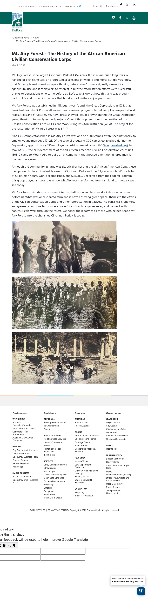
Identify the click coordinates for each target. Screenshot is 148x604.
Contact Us (97, 6)
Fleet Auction (81, 422)
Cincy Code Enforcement (55, 465)
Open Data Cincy (114, 484)
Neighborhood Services (55, 439)
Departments (112, 432)
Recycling (48, 484)
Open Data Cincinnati (54, 478)
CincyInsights (50, 468)
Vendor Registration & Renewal (85, 450)
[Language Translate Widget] (112, 6)
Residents (34, 6)
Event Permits (81, 445)
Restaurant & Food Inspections (52, 450)
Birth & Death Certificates (87, 436)
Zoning (47, 429)
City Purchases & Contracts (25, 450)
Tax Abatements (51, 426)
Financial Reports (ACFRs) (118, 475)
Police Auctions (82, 426)
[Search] (80, 6)
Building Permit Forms (85, 439)
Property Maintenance (54, 481)
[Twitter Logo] (127, 4)
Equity (109, 471)
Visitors (45, 6)
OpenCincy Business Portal (25, 457)
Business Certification (22, 476)
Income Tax (17, 467)
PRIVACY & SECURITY (58, 510)
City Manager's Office (116, 429)
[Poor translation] (12, 545)
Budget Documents (115, 459)
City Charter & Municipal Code (117, 466)
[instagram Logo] (113, 18)
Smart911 (48, 488)
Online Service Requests (55, 475)
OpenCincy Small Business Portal (25, 481)
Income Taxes (81, 461)
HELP (75, 6)
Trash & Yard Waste (53, 498)
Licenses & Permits (21, 453)
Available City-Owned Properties (22, 439)
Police (47, 445)
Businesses (23, 6)
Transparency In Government (113, 491)
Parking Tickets (82, 476)
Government (66, 6)
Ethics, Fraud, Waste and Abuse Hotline (117, 479)
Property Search (20, 460)
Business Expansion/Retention (22, 423)
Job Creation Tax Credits (24, 428)
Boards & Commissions (117, 436)
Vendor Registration (21, 463)
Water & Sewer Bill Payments (83, 481)
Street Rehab (50, 494)
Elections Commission (116, 439)
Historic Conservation (54, 442)
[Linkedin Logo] (134, 4)
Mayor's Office (113, 422)
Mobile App (49, 471)
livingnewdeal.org (115, 145)
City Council (112, 426)
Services (54, 6)
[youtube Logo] (133, 18)
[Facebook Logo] (121, 4)
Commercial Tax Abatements (20, 433)
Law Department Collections (83, 466)
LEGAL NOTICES (37, 510)
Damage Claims (82, 442)
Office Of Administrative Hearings (86, 472)
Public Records (113, 487)
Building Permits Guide (54, 422)
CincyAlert (49, 491)
